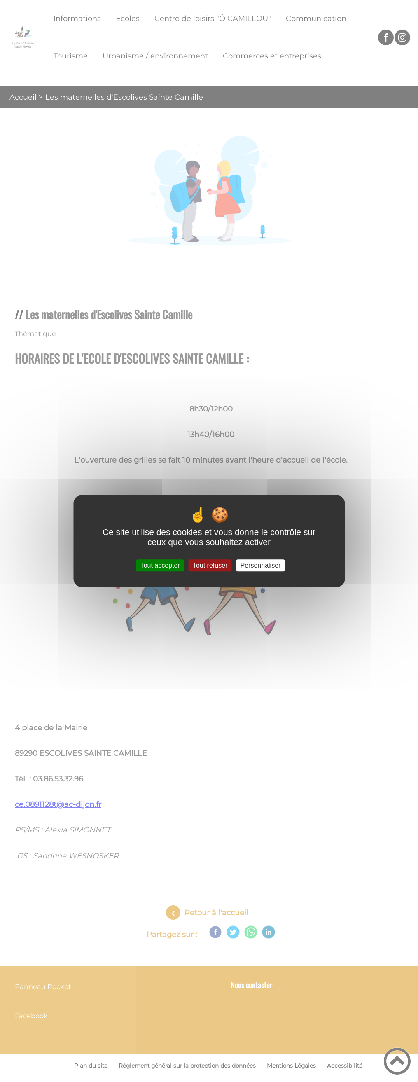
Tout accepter (160, 565)
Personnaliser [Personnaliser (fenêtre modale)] (261, 565)
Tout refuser (210, 565)
